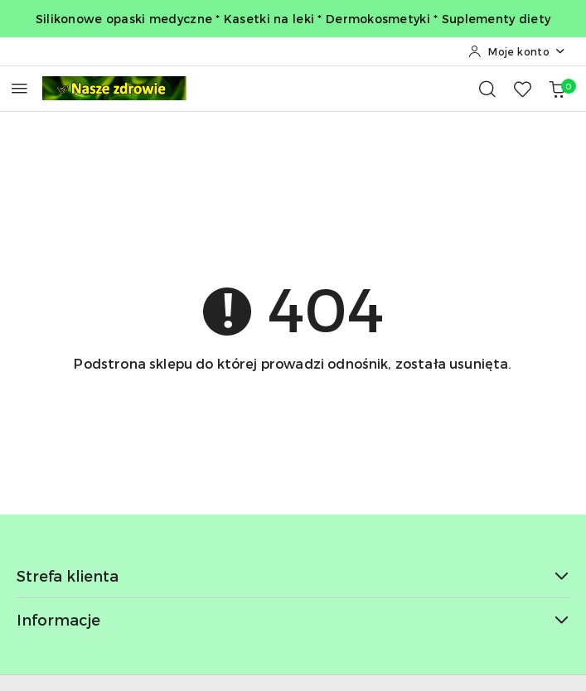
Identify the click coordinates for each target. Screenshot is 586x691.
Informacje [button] (293, 619)
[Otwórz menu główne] (19, 88)
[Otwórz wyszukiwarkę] (487, 88)
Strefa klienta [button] (293, 575)
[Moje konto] (517, 51)
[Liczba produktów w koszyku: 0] (557, 88)
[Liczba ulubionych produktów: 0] (522, 88)
